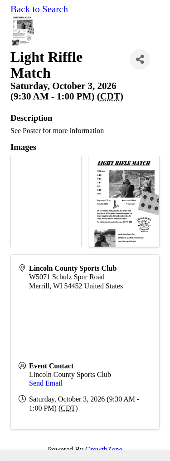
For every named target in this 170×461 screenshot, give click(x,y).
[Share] (140, 59)
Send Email (46, 383)
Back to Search (39, 9)
